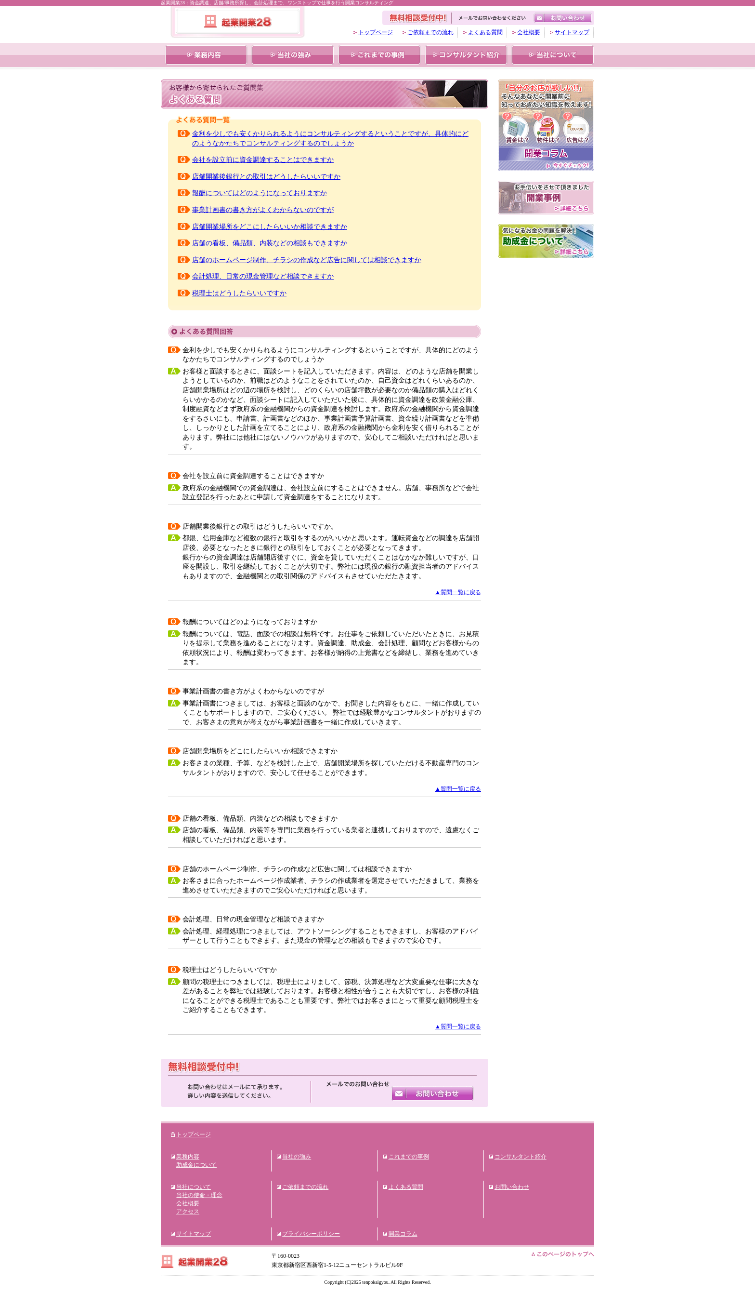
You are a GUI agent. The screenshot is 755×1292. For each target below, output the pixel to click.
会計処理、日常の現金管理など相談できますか (263, 276)
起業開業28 (237, 21)
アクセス (187, 1211)
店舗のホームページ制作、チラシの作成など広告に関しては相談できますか (306, 260)
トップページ (375, 32)
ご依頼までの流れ (430, 32)
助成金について (196, 1164)
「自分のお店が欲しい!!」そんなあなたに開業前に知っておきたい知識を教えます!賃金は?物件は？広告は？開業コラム (546, 125)
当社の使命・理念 (199, 1195)
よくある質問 (485, 32)
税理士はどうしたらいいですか (239, 293)
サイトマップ (572, 32)
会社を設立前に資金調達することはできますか (263, 159)
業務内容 (206, 55)
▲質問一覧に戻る (458, 592)
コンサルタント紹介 (466, 55)
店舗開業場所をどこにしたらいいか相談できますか (269, 226)
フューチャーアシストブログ (546, 303)
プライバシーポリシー (311, 1233)
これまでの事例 (379, 55)
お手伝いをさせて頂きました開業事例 (546, 197)
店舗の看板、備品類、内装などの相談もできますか (269, 243)
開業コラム (403, 1233)
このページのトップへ (563, 1254)
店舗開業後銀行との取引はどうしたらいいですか (266, 176)
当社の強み (292, 55)
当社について (552, 55)
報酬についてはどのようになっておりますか (259, 193)
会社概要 (528, 32)
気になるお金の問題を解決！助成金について (546, 241)
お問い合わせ (433, 1092)
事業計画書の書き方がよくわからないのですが (263, 209)
